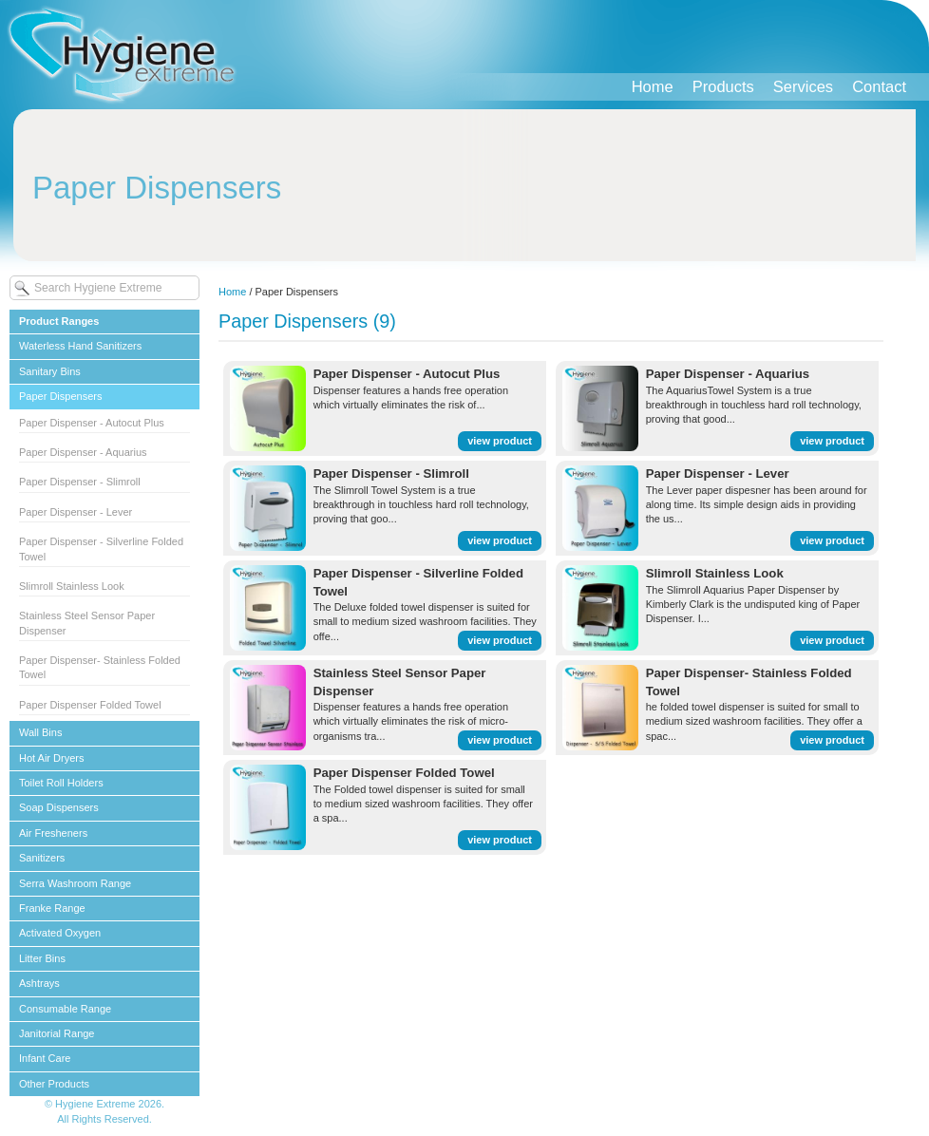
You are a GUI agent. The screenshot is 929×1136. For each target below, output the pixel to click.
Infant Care (44, 1058)
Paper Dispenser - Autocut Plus (91, 422)
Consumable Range (65, 1008)
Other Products (54, 1083)
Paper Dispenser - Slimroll (80, 481)
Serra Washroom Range (75, 883)
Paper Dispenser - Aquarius (83, 452)
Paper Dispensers (60, 396)
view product (499, 440)
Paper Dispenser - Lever (75, 512)
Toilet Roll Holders (61, 782)
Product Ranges (59, 321)
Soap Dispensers (59, 807)
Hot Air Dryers (51, 758)
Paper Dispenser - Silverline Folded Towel (101, 548)
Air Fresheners (53, 833)
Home (652, 86)
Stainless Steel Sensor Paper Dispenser (87, 622)
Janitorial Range (57, 1033)
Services (803, 86)
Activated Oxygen (60, 932)
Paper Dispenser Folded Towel (90, 704)
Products (723, 86)
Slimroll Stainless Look (71, 586)
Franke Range (52, 908)
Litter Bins (42, 958)
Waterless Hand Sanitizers (80, 345)
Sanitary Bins (50, 371)
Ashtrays (39, 983)
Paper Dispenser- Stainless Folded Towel (99, 667)
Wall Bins (40, 732)
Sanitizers (42, 857)
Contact (879, 86)
